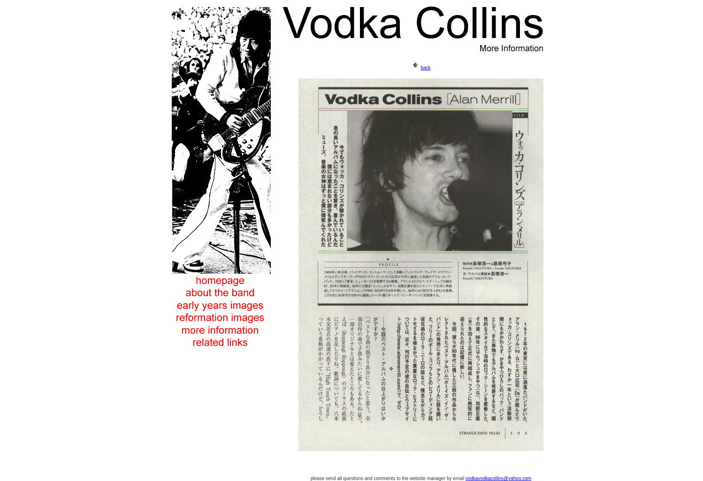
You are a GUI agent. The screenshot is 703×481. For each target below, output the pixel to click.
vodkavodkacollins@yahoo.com (498, 478)
